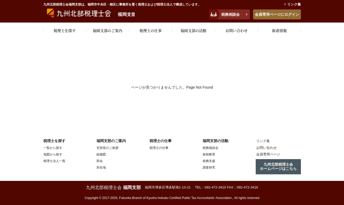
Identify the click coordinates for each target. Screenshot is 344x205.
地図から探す (52, 154)
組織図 (101, 154)
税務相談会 (230, 14)
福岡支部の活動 (193, 30)
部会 (99, 161)
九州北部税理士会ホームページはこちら (278, 166)
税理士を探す (65, 30)
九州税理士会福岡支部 (95, 14)
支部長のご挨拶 (107, 148)
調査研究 (209, 167)
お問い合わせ (236, 30)
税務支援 (209, 161)
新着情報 (279, 30)
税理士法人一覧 (54, 161)
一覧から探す (52, 148)
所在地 (101, 167)
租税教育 (209, 154)
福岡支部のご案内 (107, 30)
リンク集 (294, 4)
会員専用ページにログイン (277, 14)
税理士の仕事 (151, 30)
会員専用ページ (267, 154)
